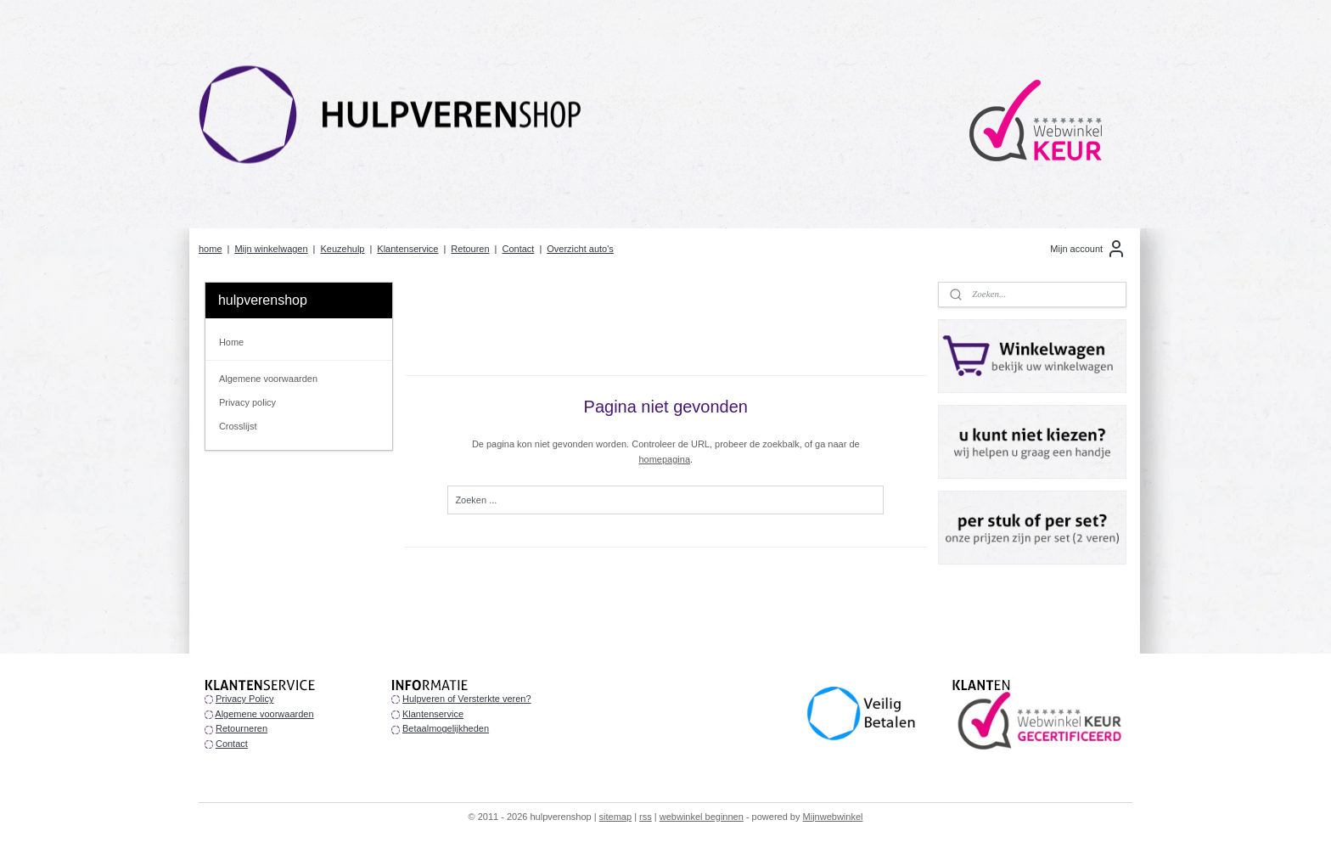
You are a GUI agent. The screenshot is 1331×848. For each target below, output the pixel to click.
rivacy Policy (247, 699)
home (210, 249)
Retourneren (241, 728)
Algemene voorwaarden (268, 378)
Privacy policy (247, 402)
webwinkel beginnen (702, 816)
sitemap (615, 816)
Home (231, 342)
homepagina (664, 459)
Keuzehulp (342, 249)
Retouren (470, 249)
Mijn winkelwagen (270, 249)
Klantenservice (407, 249)
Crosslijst (238, 426)
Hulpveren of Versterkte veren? (466, 699)
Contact (518, 249)
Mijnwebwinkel (833, 816)
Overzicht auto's (580, 249)
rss (645, 816)
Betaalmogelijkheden (445, 728)
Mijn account (1088, 249)
